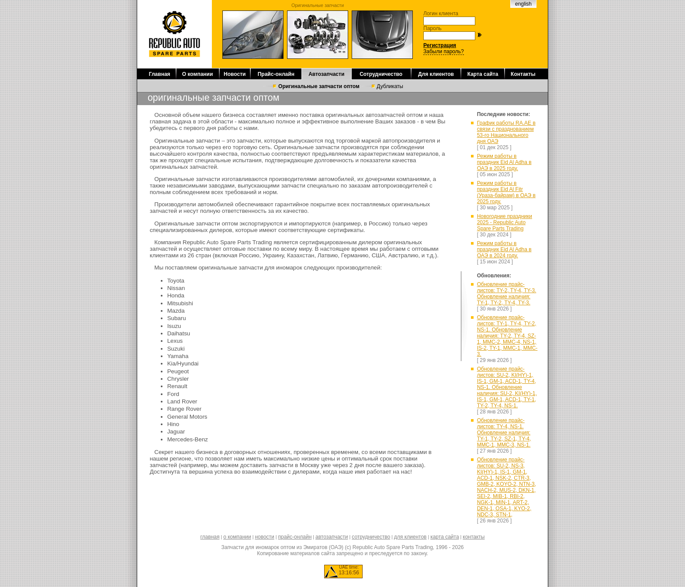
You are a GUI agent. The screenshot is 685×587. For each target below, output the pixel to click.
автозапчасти (331, 537)
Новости (235, 74)
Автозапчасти (326, 74)
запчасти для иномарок (270, 267)
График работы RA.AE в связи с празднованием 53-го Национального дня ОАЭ (506, 132)
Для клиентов (436, 74)
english (523, 4)
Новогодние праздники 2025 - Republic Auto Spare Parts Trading (504, 222)
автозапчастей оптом (394, 115)
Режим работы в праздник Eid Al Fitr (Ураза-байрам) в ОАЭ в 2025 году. (506, 192)
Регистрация (439, 45)
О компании (197, 74)
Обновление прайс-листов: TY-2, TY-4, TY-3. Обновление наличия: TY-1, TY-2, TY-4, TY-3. (506, 293)
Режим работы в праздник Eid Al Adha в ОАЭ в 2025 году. (504, 162)
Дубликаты (390, 86)
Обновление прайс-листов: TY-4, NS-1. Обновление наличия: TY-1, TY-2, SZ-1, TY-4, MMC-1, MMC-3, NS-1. (504, 432)
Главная (159, 74)
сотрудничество (371, 537)
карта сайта (444, 537)
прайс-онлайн (295, 537)
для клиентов (410, 537)
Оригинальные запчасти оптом (319, 86)
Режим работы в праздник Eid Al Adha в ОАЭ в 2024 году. (504, 249)
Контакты (523, 74)
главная (209, 537)
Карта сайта (482, 74)
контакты (473, 537)
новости (264, 537)
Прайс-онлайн (276, 74)
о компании (237, 537)
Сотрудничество (381, 74)
